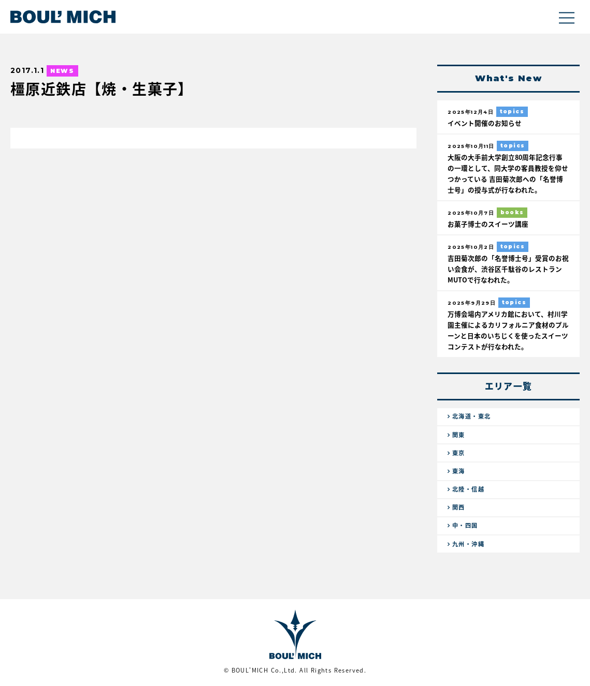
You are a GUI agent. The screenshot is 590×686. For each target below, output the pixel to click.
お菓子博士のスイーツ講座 (488, 224)
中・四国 (465, 525)
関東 (458, 434)
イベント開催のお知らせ (485, 123)
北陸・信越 (468, 489)
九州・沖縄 (468, 544)
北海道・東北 (471, 416)
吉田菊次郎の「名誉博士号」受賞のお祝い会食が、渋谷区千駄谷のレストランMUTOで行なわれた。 (508, 269)
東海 (458, 471)
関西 (458, 507)
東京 (458, 453)
